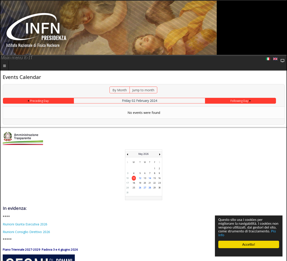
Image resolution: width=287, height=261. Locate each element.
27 (145, 187)
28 (150, 187)
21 (150, 182)
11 (134, 178)
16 (159, 178)
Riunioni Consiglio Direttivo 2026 (26, 232)
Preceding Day (39, 101)
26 (140, 187)
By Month (119, 90)
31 (127, 192)
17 (127, 182)
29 (154, 187)
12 (140, 178)
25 (134, 187)
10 (127, 178)
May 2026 (143, 154)
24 (127, 187)
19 (140, 182)
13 (145, 178)
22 (154, 182)
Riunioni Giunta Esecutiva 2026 (25, 224)
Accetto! (248, 244)
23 (159, 182)
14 (150, 178)
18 (134, 182)
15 (154, 178)
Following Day (239, 101)
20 (145, 182)
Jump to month (143, 90)
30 (159, 187)
